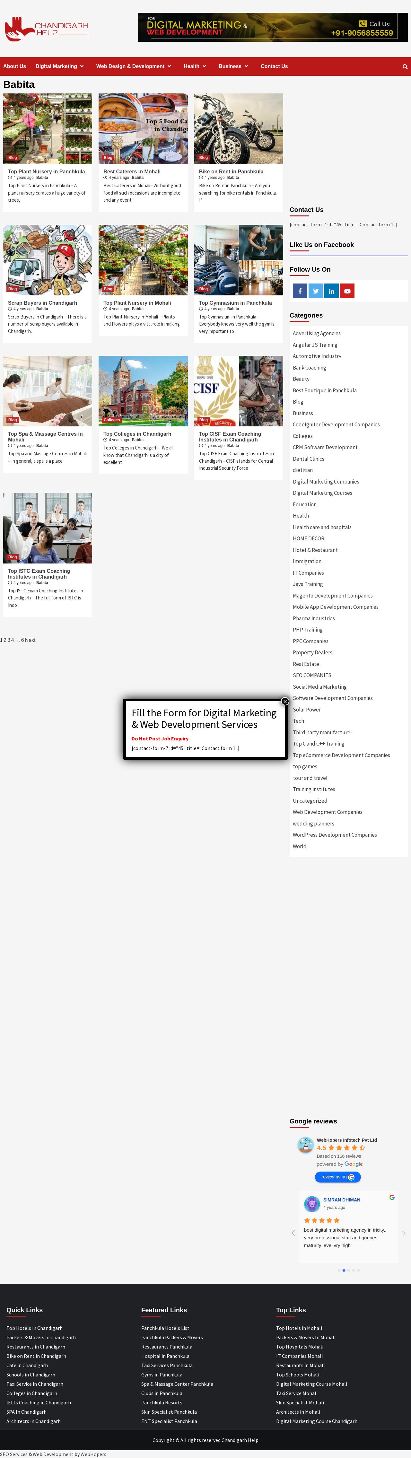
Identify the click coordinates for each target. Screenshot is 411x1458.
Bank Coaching (309, 367)
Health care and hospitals (322, 527)
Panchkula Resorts (161, 1402)
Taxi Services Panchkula (167, 1365)
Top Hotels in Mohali (299, 1328)
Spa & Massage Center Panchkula (177, 1384)
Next (30, 640)
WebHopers (93, 1454)
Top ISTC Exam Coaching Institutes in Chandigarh (39, 574)
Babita (42, 177)
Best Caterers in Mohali (132, 171)
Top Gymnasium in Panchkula (235, 303)
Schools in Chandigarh (30, 1374)
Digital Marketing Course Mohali (311, 1384)
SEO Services (14, 1454)
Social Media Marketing (320, 686)
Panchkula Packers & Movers (172, 1337)
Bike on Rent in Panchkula (231, 171)
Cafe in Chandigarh (27, 1365)
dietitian (303, 470)
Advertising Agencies (317, 333)
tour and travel (310, 777)
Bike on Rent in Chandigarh (36, 1356)
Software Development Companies (333, 698)
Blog (12, 157)
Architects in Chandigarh (33, 1421)
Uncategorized (310, 800)
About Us (14, 66)
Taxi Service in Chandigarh (34, 1384)
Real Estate (306, 664)
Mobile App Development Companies (336, 606)
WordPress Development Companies (335, 834)
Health (196, 66)
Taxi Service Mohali (297, 1393)
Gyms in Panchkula (161, 1374)
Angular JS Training (315, 344)
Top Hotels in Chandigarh (34, 1328)
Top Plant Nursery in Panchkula (46, 171)
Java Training (308, 584)
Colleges (112, 420)
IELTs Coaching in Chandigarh (38, 1402)
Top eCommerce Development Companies (341, 755)
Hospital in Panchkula (165, 1356)
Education (305, 504)
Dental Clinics (308, 458)
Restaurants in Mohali (300, 1365)
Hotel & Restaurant (315, 550)
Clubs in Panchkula (161, 1393)
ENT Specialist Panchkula (169, 1421)
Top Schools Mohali (297, 1374)
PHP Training (308, 629)
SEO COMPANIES (312, 675)
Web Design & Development (135, 66)
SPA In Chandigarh (26, 1412)
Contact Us (274, 66)
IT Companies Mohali (299, 1356)
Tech (298, 720)
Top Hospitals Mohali (299, 1346)
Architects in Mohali (298, 1412)
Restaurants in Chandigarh (35, 1346)
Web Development (53, 1454)
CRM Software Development (325, 447)
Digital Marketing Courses (322, 492)
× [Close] (285, 701)
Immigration (307, 561)
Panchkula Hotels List (165, 1328)
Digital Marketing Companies (326, 481)
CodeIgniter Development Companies (336, 424)
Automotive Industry (317, 356)
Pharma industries (314, 618)
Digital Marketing (61, 66)
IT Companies (308, 572)
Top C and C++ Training (319, 743)
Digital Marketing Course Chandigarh (316, 1421)
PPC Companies (310, 641)
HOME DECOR (308, 538)
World (300, 846)
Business (235, 66)
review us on (337, 1177)
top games (305, 766)
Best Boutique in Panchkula (325, 390)
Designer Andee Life (345, 1199)
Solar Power (307, 709)
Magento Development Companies (333, 595)
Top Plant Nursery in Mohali (137, 303)
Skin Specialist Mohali (300, 1402)
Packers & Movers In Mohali (306, 1337)
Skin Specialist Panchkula (169, 1412)
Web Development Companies (328, 812)
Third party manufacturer (322, 732)
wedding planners (313, 823)
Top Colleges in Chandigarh (137, 434)
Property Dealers (312, 652)
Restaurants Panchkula (166, 1346)
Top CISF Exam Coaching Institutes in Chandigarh (230, 436)
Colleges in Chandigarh (31, 1393)
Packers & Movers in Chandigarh (41, 1337)
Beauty (301, 378)
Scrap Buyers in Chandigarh (42, 303)
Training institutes (314, 789)
